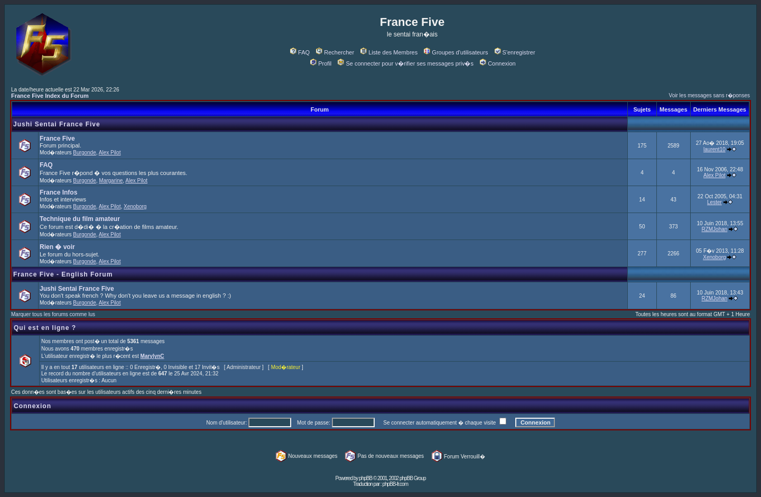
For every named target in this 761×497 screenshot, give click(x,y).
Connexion (498, 63)
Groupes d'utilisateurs (456, 52)
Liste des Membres (388, 52)
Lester (714, 202)
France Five (57, 138)
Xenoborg (135, 206)
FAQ (300, 52)
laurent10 (714, 149)
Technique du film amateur (80, 219)
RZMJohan (714, 229)
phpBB (365, 478)
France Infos (58, 192)
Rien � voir (57, 247)
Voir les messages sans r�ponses (709, 95)
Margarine (111, 180)
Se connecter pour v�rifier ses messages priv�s (405, 63)
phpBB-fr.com (395, 484)
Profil (320, 63)
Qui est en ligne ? (45, 328)
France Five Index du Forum (50, 96)
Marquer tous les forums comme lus (53, 314)
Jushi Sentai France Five (56, 124)
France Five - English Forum (63, 274)
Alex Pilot (110, 152)
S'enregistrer (515, 52)
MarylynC (152, 356)
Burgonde (84, 152)
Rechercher (335, 52)
